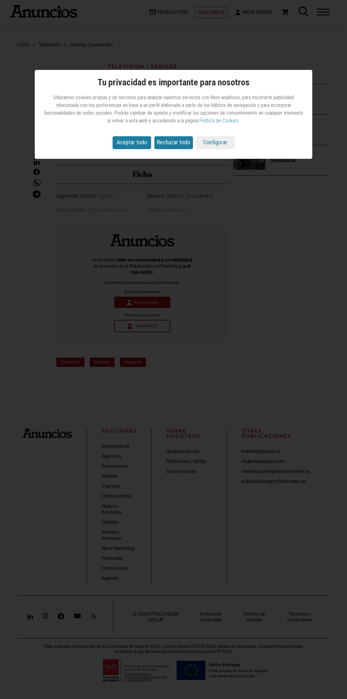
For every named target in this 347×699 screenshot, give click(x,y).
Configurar (215, 142)
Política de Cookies (219, 121)
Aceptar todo (132, 142)
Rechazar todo (173, 142)
